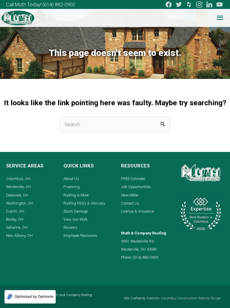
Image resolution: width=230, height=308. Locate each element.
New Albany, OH (19, 235)
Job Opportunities (136, 187)
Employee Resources (80, 235)
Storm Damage (75, 211)
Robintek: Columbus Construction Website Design (183, 298)
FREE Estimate (133, 178)
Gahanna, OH (17, 227)
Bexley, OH (14, 219)
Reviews (70, 227)
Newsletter (130, 195)
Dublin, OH (15, 211)
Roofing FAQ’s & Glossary (84, 203)
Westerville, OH (18, 187)
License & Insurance (137, 211)
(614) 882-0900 (59, 4)
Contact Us (130, 203)
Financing (71, 187)
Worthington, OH (19, 203)
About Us (71, 178)
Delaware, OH (17, 195)
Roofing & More (76, 195)
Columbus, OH (18, 178)
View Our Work (75, 219)
